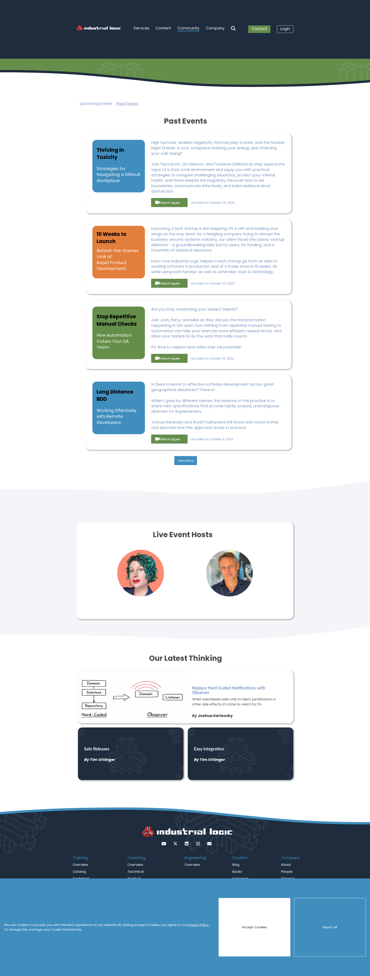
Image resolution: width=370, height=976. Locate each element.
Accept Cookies (254, 927)
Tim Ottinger (102, 759)
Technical (135, 871)
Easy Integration (209, 748)
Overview (80, 864)
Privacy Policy (198, 925)
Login (285, 28)
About (286, 864)
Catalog (79, 871)
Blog (235, 864)
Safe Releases (96, 748)
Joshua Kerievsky (215, 715)
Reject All (330, 927)
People (287, 871)
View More (186, 460)
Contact (259, 28)
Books (237, 871)
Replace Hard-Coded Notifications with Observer (228, 690)
